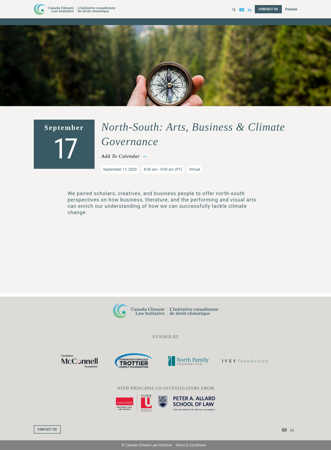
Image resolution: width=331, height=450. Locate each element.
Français (291, 9)
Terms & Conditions (190, 445)
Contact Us (268, 9)
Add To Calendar (120, 156)
